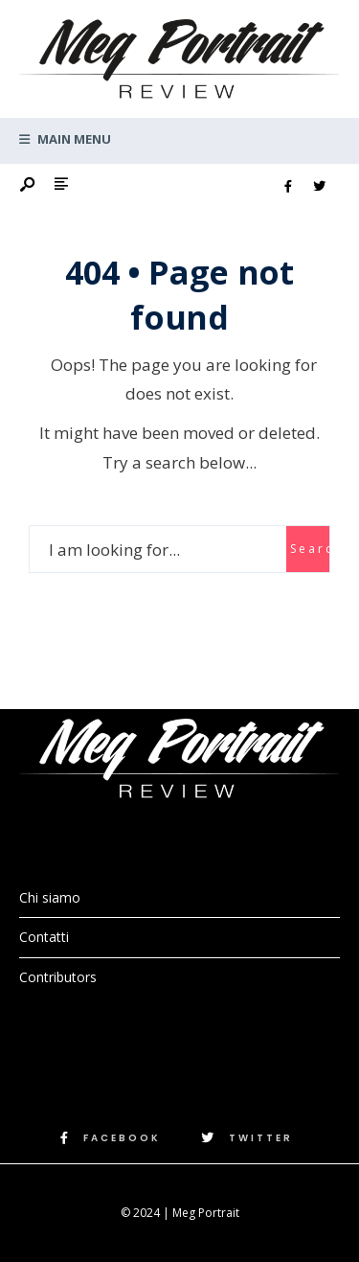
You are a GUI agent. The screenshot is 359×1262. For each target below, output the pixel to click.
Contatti (44, 937)
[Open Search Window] (28, 185)
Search (309, 548)
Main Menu (65, 139)
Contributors (58, 977)
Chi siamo (49, 897)
